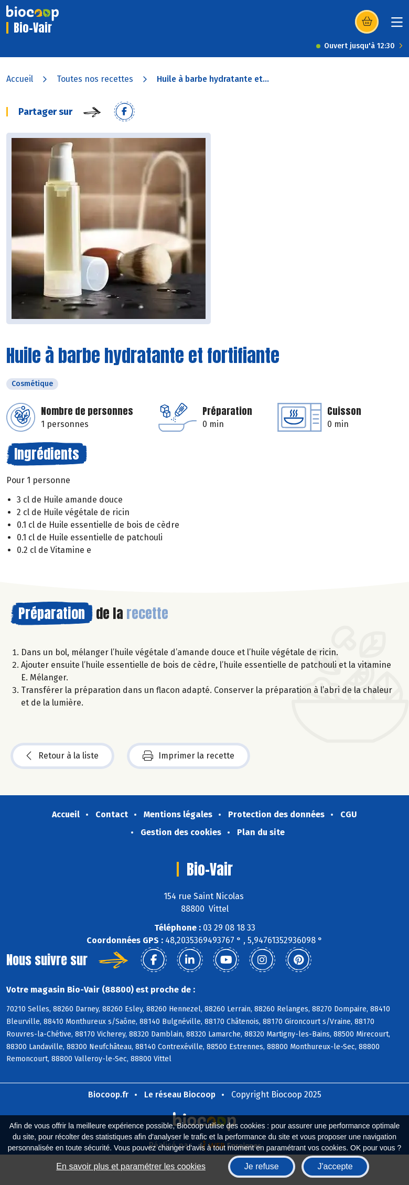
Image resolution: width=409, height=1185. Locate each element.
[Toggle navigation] (397, 25)
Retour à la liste (62, 756)
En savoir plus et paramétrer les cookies (131, 1166)
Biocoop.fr (108, 1094)
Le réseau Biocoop (180, 1094)
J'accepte (335, 1166)
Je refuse (261, 1166)
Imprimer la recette (188, 756)
